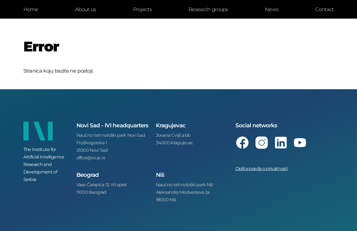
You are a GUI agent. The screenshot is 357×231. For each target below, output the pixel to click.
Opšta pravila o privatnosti (261, 168)
